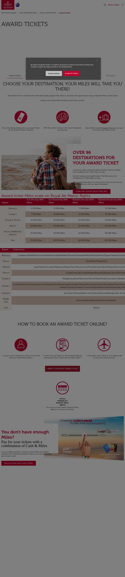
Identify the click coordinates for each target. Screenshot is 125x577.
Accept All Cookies (71, 73)
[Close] (97, 60)
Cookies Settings (54, 73)
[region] (63, 69)
